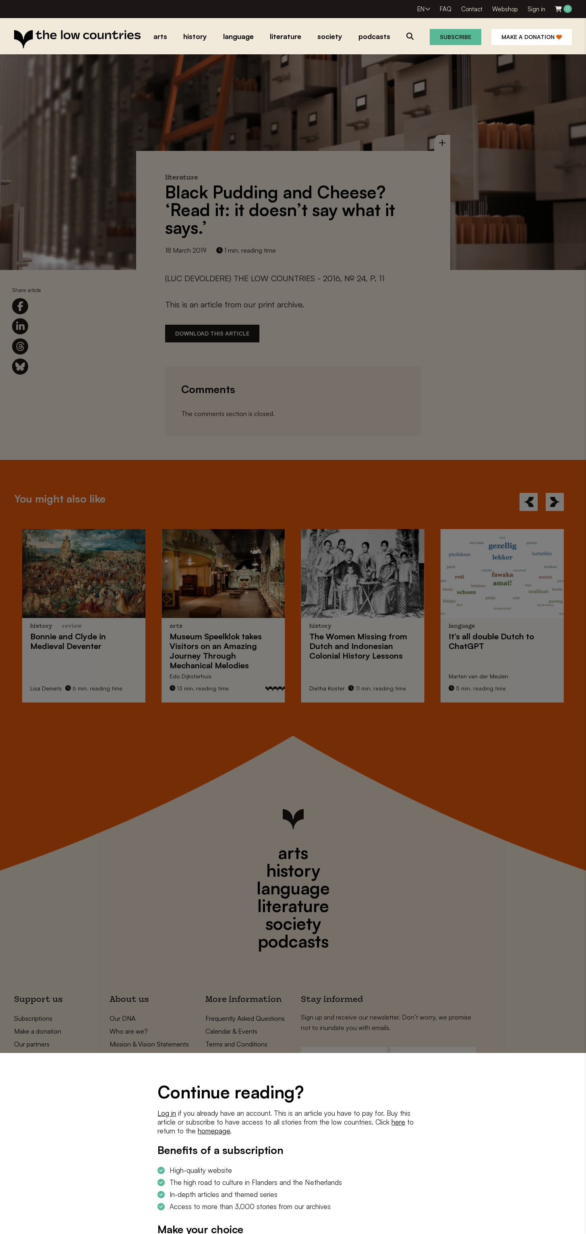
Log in (166, 1113)
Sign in (536, 9)
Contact (471, 9)
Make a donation (531, 36)
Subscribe (455, 36)
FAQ (445, 9)
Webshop (505, 9)
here (398, 1122)
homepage (214, 1131)
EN (420, 9)
